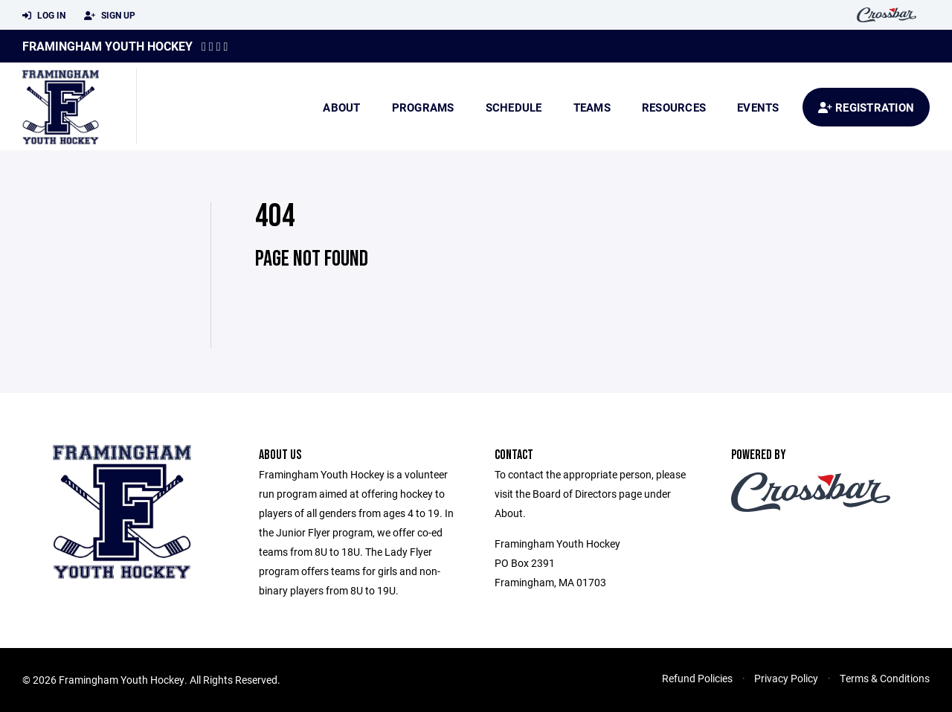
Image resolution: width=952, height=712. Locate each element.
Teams (592, 107)
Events (758, 107)
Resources (674, 107)
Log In (43, 15)
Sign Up (109, 15)
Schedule (514, 107)
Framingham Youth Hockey (107, 46)
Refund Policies (697, 678)
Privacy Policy (786, 678)
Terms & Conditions (885, 678)
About (341, 107)
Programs (423, 107)
